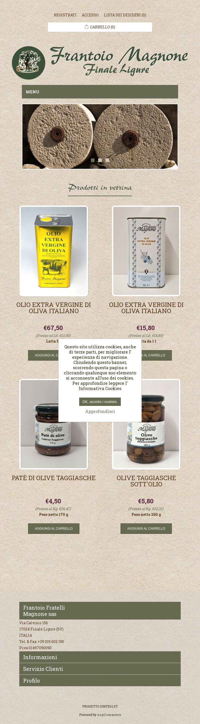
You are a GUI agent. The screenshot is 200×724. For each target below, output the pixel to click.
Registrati (65, 15)
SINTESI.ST (109, 706)
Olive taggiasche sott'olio (146, 481)
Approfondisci (100, 411)
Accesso (90, 15)
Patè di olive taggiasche (54, 478)
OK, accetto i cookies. (99, 402)
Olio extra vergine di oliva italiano (53, 308)
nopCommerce (109, 715)
